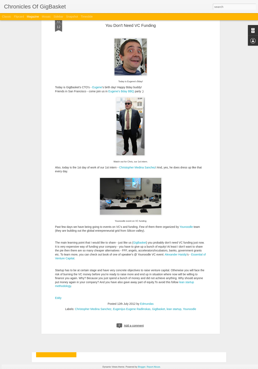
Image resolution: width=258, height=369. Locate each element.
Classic (6, 16)
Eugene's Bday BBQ (121, 48)
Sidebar (58, 16)
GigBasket (139, 200)
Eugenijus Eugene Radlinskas (131, 266)
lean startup (174, 266)
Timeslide (87, 16)
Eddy (58, 255)
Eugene (97, 44)
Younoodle (186, 184)
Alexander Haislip (176, 212)
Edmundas (147, 261)
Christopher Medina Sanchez (137, 125)
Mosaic (46, 16)
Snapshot (72, 16)
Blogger (141, 367)
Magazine (33, 16)
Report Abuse (153, 367)
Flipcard (19, 16)
